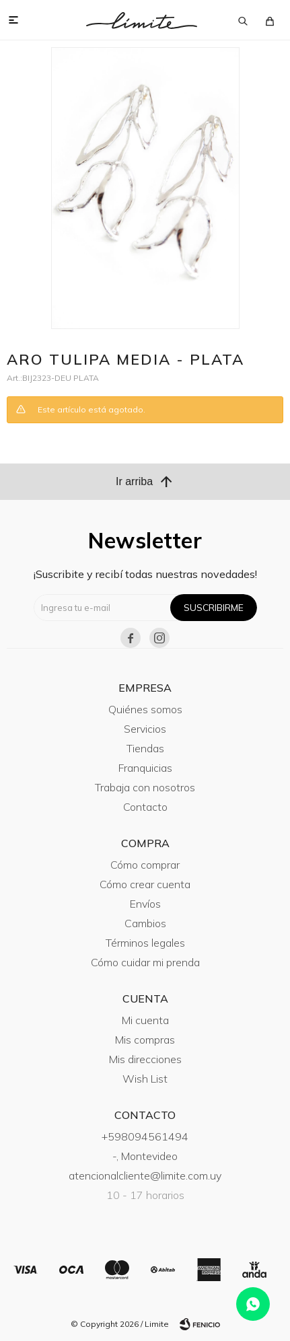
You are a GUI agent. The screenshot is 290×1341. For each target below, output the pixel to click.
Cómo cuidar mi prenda (145, 962)
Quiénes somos (145, 709)
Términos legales (145, 942)
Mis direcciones (145, 1059)
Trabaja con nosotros (145, 787)
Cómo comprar (145, 864)
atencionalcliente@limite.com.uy (145, 1175)
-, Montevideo (145, 1156)
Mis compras (145, 1039)
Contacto (145, 806)
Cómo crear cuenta (145, 884)
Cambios (145, 923)
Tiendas (145, 748)
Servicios (145, 728)
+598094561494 (145, 1136)
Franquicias (145, 767)
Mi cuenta (145, 1020)
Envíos (145, 903)
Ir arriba (145, 481)
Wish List (145, 1078)
